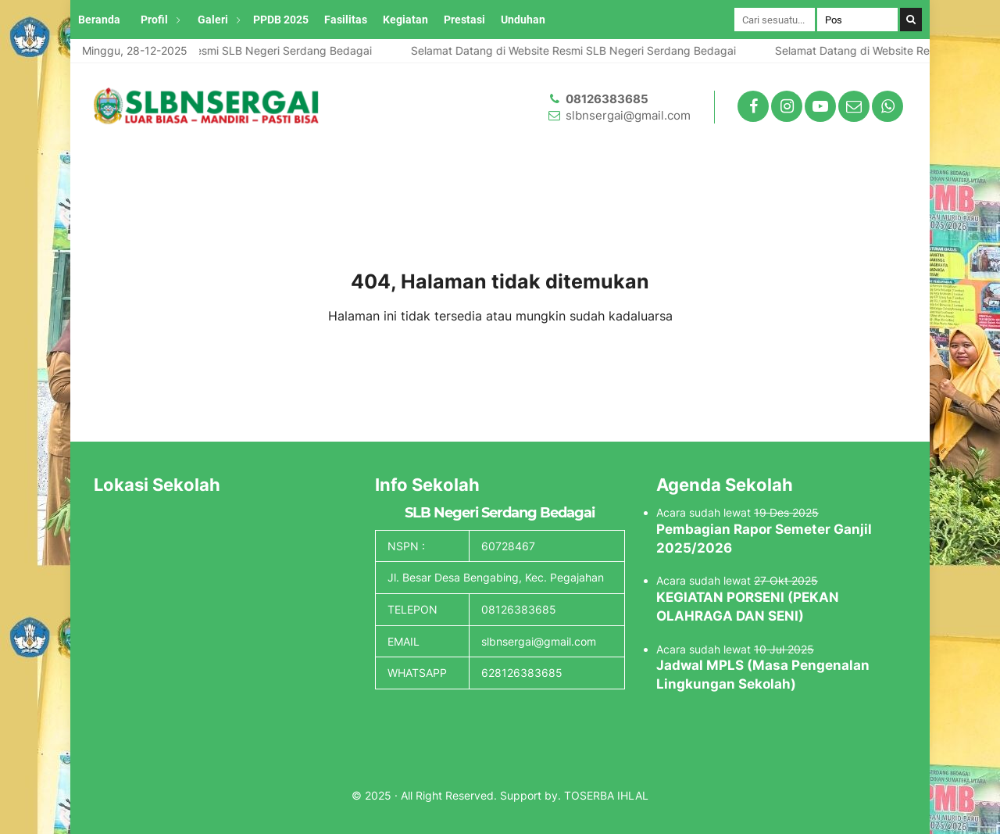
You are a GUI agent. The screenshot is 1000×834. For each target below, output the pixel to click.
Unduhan (523, 19)
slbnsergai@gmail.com (628, 115)
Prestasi (464, 19)
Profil (154, 19)
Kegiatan (405, 19)
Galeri (213, 19)
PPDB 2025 (281, 19)
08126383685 (607, 98)
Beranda (99, 19)
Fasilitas (345, 19)
